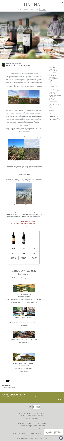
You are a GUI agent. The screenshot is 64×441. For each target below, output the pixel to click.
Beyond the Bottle (55, 115)
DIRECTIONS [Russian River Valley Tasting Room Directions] (32, 426)
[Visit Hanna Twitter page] (30, 407)
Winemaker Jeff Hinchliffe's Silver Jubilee (54, 90)
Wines (31, 9)
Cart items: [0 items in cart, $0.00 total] (62, 2)
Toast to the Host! (53, 86)
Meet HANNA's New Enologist (54, 109)
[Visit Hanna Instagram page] (27, 407)
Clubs (36, 9)
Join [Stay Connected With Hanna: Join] (59, 400)
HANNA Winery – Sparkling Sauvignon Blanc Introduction (55, 95)
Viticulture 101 (55, 120)
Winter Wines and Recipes (53, 79)
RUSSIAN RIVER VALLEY (31, 302)
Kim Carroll (36, 438)
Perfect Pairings (55, 118)
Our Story (42, 9)
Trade (28, 433)
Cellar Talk (54, 117)
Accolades (22, 433)
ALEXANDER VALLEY (16, 302)
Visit (20, 9)
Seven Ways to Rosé (53, 83)
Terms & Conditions (36, 433)
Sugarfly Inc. (18, 438)
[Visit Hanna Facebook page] (25, 407)
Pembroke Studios (26, 438)
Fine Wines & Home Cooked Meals (54, 74)
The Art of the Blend (53, 71)
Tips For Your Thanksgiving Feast (53, 100)
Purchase (26, 9)
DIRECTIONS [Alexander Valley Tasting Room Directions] (32, 417)
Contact (14, 433)
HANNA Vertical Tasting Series (55, 105)
